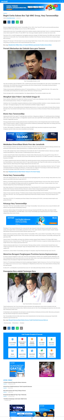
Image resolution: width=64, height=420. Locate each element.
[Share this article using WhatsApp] (17, 22)
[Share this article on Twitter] (4, 22)
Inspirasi (5, 13)
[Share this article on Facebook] (9, 22)
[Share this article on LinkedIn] (13, 22)
